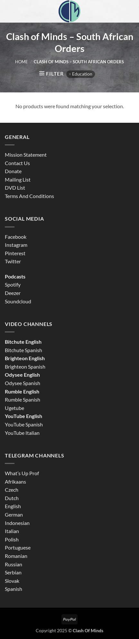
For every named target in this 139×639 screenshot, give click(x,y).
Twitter (13, 261)
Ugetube (14, 408)
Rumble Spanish (22, 399)
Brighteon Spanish (25, 366)
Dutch (12, 498)
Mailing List (18, 179)
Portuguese (18, 547)
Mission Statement (26, 155)
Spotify (13, 284)
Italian (12, 531)
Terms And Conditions (29, 196)
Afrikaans (15, 481)
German (14, 514)
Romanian (16, 556)
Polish (12, 539)
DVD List (15, 187)
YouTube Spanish (24, 424)
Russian (13, 564)
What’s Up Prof (22, 473)
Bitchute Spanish (23, 350)
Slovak (12, 581)
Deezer (13, 293)
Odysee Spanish (22, 383)
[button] (51, 73)
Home (21, 61)
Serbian (13, 572)
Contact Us (17, 163)
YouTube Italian (22, 433)
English (13, 506)
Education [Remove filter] (82, 74)
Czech (11, 490)
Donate (13, 171)
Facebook (15, 237)
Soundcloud (18, 301)
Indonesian (17, 523)
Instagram (16, 245)
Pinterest (15, 253)
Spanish (13, 589)
